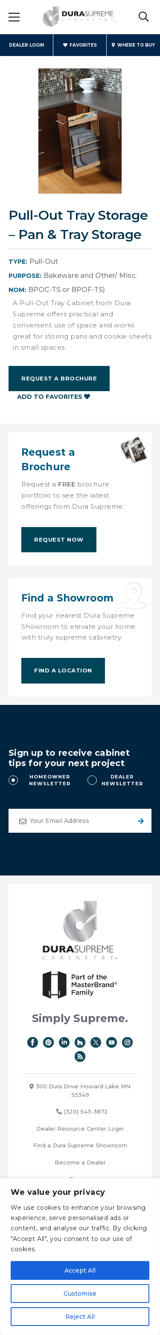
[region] (80, 1256)
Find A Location (63, 670)
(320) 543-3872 (82, 1111)
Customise (80, 1293)
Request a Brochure (59, 378)
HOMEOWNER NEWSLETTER (49, 780)
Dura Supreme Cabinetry (79, 17)
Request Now (59, 539)
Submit (139, 821)
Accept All (80, 1270)
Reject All (80, 1316)
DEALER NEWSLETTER (122, 780)
